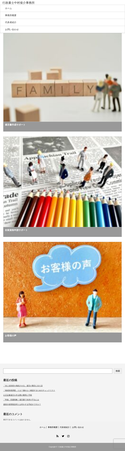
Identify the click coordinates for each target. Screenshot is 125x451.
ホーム (8, 8)
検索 (118, 371)
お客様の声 (10, 335)
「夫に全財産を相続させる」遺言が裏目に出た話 (23, 386)
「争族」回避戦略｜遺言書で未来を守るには (21, 400)
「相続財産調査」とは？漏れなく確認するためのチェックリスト (29, 390)
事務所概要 (10, 15)
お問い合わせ (12, 29)
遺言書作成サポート (15, 124)
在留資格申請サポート (16, 230)
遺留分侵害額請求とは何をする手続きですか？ (22, 404)
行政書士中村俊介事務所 (18, 2)
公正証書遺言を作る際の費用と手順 (17, 395)
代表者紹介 (10, 22)
